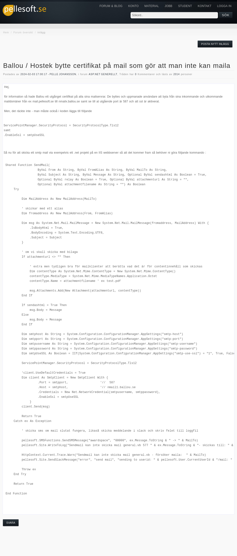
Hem (6, 32)
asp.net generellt (103, 74)
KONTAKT (204, 6)
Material (151, 6)
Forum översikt (23, 32)
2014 (176, 74)
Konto (133, 6)
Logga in (224, 6)
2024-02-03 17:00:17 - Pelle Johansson (48, 74)
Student (185, 6)
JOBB (168, 6)
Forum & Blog (110, 6)
